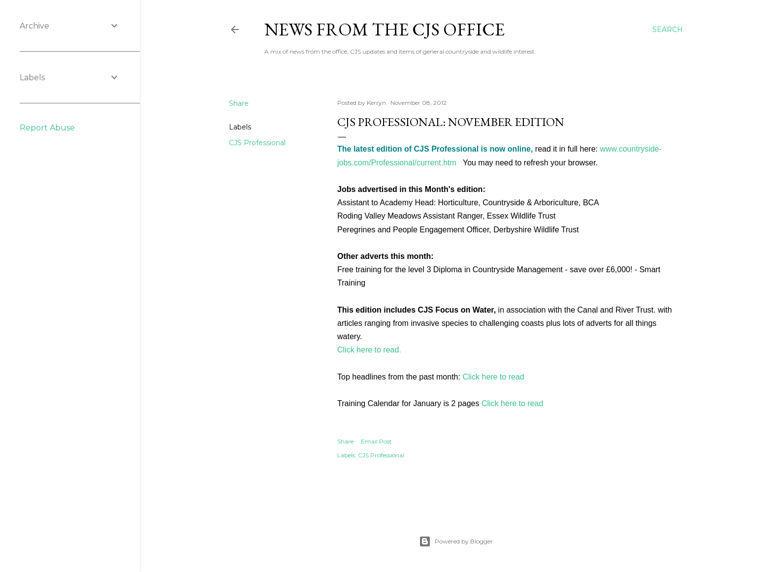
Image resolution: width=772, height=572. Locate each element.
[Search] (667, 29)
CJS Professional (257, 142)
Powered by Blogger (456, 541)
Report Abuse (47, 127)
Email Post (376, 441)
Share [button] (239, 103)
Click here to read (493, 377)
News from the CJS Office (384, 29)
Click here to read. (369, 350)
